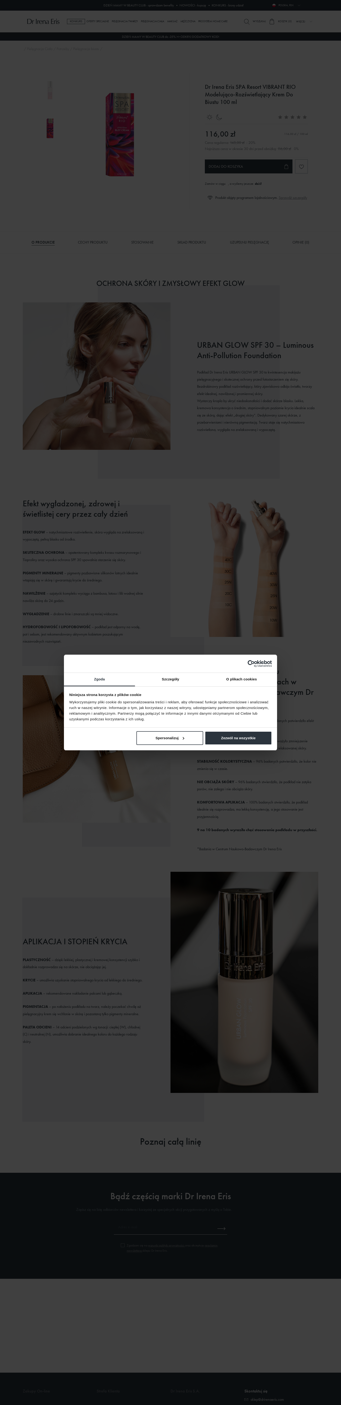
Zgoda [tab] (99, 679)
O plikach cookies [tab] (241, 679)
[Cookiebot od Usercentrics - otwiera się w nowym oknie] (251, 663)
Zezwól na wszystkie (238, 738)
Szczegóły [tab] (170, 679)
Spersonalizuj (170, 738)
